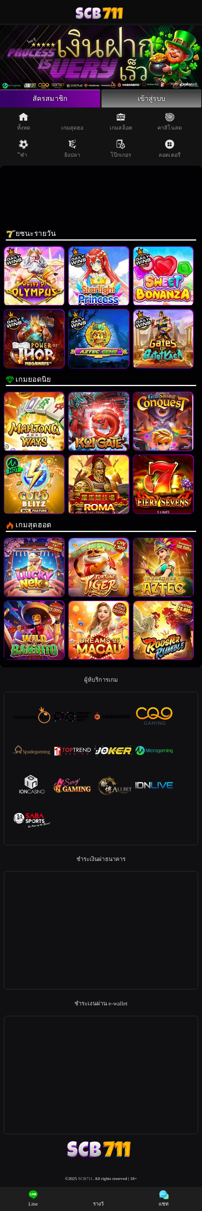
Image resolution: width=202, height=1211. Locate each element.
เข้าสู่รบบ (152, 98)
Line (33, 1198)
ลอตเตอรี (170, 148)
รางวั (98, 1198)
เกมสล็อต (121, 121)
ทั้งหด (23, 121)
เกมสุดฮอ (72, 121)
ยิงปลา (72, 148)
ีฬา (23, 148)
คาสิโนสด (169, 121)
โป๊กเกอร (121, 148)
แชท (164, 1198)
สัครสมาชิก (50, 98)
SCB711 (85, 1178)
